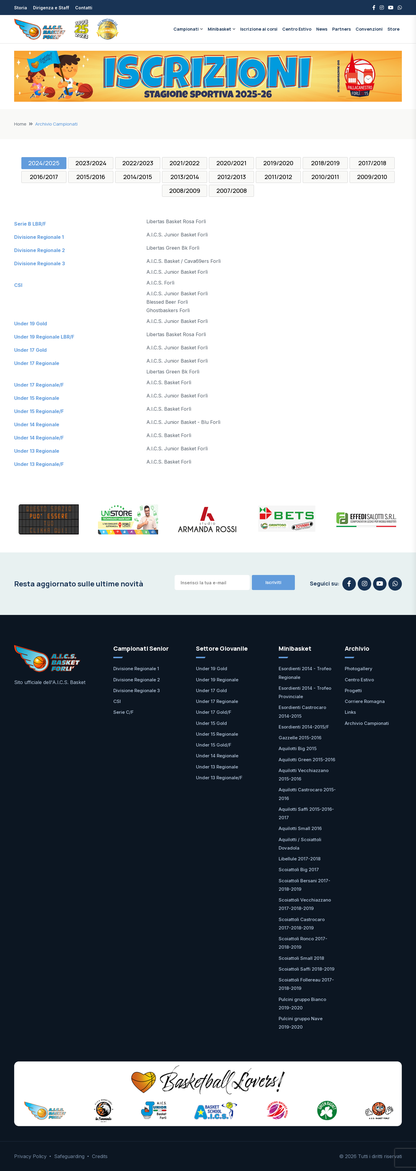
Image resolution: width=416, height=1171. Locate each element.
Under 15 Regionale (217, 734)
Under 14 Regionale (217, 756)
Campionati (186, 29)
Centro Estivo (296, 29)
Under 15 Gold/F (213, 745)
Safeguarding (69, 1156)
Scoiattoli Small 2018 (301, 958)
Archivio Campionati (367, 723)
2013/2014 (184, 177)
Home (20, 124)
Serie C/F (123, 712)
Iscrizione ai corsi (258, 29)
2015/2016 (90, 177)
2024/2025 (44, 163)
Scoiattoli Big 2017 (299, 869)
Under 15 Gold (211, 723)
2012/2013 (231, 177)
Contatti (83, 7)
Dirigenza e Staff (51, 7)
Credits (100, 1156)
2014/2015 (137, 177)
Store (393, 29)
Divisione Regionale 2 (136, 680)
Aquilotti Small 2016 (300, 828)
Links (350, 712)
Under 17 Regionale (217, 701)
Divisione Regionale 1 (136, 668)
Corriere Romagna (365, 701)
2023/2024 (90, 163)
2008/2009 (184, 191)
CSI (117, 701)
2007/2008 (231, 191)
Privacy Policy (30, 1156)
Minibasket (219, 29)
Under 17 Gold (211, 690)
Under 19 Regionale (217, 680)
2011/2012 (278, 177)
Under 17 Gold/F (213, 712)
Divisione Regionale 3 (136, 690)
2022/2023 (137, 163)
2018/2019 (325, 163)
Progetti (353, 690)
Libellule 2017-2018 (299, 859)
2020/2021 (231, 163)
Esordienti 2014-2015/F (304, 727)
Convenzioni (369, 29)
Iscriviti (273, 582)
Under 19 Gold (211, 668)
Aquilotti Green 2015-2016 (307, 759)
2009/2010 (372, 177)
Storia (20, 7)
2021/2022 (185, 163)
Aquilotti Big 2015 (298, 748)
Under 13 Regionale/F (219, 777)
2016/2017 (44, 177)
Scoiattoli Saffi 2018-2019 (307, 969)
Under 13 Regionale (217, 767)
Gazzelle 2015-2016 (300, 738)
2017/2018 (372, 163)
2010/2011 (325, 177)
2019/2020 (278, 163)
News (321, 29)
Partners (341, 29)
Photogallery (358, 668)
